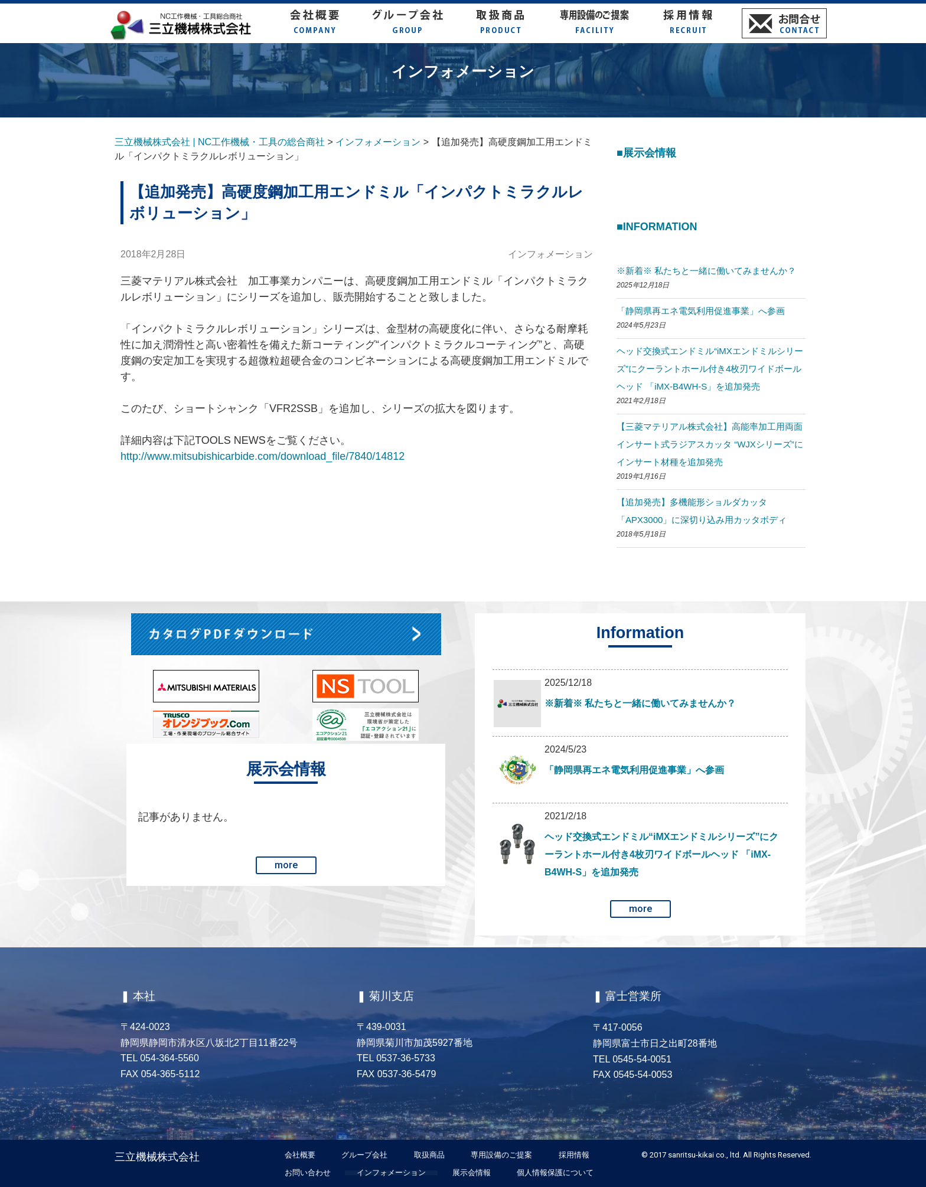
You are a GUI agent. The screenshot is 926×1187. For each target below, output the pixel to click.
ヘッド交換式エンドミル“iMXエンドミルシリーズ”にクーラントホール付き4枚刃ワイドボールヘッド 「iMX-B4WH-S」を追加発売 (710, 368)
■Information (657, 227)
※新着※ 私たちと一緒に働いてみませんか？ (706, 271)
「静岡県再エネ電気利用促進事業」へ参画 (701, 311)
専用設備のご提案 (501, 1155)
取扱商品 (429, 1155)
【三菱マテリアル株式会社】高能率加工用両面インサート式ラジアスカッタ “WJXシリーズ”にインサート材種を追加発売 (710, 444)
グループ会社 (364, 1155)
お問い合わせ (308, 1172)
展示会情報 (471, 1172)
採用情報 (574, 1155)
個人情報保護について (555, 1172)
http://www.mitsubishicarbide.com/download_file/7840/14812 (262, 456)
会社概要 (300, 1155)
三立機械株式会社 (157, 1156)
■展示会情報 (646, 153)
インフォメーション (550, 254)
